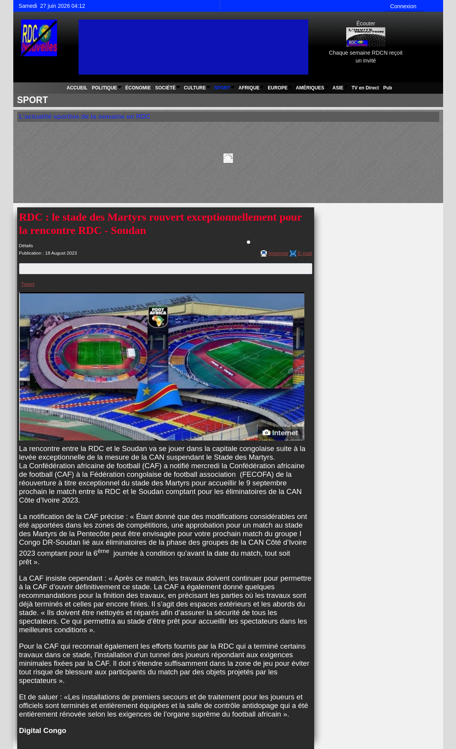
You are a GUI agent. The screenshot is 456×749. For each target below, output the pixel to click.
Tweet (28, 284)
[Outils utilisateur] (248, 242)
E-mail (305, 253)
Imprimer (278, 253)
